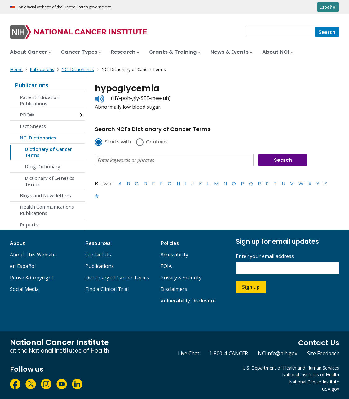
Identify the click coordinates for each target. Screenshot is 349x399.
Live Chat (188, 353)
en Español (23, 266)
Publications (31, 85)
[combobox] (280, 32)
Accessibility (174, 254)
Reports (29, 224)
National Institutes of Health (310, 375)
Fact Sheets (33, 126)
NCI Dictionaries (38, 137)
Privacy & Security (181, 277)
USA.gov (330, 389)
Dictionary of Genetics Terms (49, 181)
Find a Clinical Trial (107, 289)
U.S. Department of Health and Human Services (291, 368)
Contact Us (98, 254)
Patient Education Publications (40, 100)
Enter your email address (265, 256)
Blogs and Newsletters (45, 195)
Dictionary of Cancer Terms (48, 152)
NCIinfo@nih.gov (277, 353)
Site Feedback (323, 353)
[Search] (327, 32)
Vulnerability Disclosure (188, 300)
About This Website (33, 254)
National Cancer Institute (314, 382)
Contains (157, 142)
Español (328, 7)
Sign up (251, 286)
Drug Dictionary (42, 166)
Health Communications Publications (47, 210)
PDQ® (27, 114)
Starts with (118, 142)
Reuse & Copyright (31, 277)
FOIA (166, 266)
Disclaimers (174, 289)
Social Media (24, 289)
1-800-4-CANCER (228, 353)
